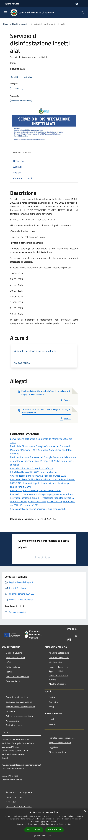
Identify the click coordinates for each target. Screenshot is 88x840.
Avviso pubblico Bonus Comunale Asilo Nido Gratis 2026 (38, 475)
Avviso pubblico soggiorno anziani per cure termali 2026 (38, 509)
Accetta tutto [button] (33, 830)
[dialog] (44, 824)
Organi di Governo (14, 652)
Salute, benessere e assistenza (19, 716)
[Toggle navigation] (5, 12)
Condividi (16, 77)
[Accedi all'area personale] (76, 4)
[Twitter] (76, 636)
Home (5, 24)
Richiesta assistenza (58, 752)
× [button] (85, 811)
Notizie (52, 697)
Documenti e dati (13, 681)
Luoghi (52, 719)
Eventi (52, 723)
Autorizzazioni (12, 720)
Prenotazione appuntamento (61, 737)
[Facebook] (69, 636)
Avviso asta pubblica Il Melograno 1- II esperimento (35, 490)
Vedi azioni (30, 77)
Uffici (8, 662)
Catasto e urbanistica (58, 675)
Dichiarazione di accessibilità (19, 806)
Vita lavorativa (55, 662)
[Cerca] (82, 12)
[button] (44, 835)
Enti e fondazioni (13, 667)
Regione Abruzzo (11, 3)
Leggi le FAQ (54, 747)
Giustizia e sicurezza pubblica (19, 701)
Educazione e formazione (17, 697)
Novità (15, 24)
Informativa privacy (14, 797)
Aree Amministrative (15, 657)
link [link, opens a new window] (69, 824)
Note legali (11, 801)
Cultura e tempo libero (59, 657)
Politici (9, 671)
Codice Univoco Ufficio (12, 779)
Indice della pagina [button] (22, 152)
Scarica (65, 400)
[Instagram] (69, 640)
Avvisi (24, 24)
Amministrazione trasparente (19, 792)
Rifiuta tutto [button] (54, 829)
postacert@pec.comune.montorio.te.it (23, 764)
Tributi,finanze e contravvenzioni (20, 706)
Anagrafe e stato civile (59, 652)
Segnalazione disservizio (60, 742)
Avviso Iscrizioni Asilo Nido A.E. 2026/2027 (31, 468)
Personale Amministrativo (17, 676)
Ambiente (10, 711)
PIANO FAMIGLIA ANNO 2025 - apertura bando (33, 472)
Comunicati (54, 702)
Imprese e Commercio (58, 667)
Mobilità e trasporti (57, 683)
